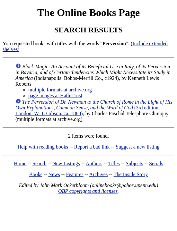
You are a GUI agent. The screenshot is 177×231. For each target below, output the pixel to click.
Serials (156, 163)
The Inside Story (131, 174)
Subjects (134, 163)
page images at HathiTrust (55, 95)
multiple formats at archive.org (60, 89)
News (54, 174)
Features (74, 174)
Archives (98, 174)
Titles (114, 163)
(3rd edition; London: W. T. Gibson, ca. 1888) (93, 107)
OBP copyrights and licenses (88, 191)
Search (39, 163)
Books (35, 174)
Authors (94, 163)
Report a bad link (92, 147)
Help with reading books (42, 147)
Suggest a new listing (137, 147)
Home (20, 163)
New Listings (66, 163)
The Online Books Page (88, 12)
